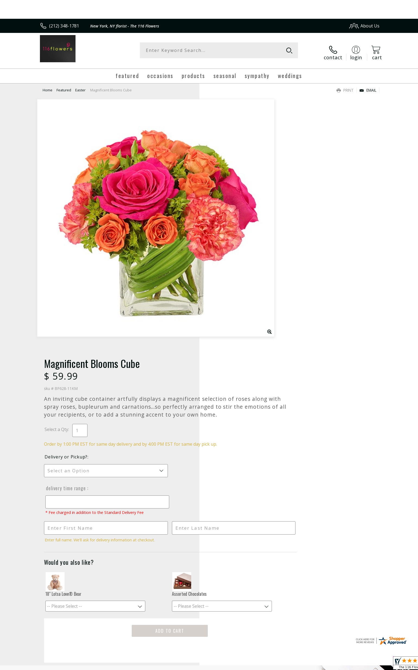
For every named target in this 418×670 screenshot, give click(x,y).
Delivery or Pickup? (231, 215)
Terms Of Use (261, 664)
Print (345, 85)
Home (47, 85)
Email (367, 85)
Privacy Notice (293, 664)
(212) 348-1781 (64, 26)
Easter (80, 85)
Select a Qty (221, 182)
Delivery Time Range (230, 246)
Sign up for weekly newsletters (277, 461)
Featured (63, 85)
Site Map (365, 664)
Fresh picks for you (161, 464)
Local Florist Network (331, 664)
